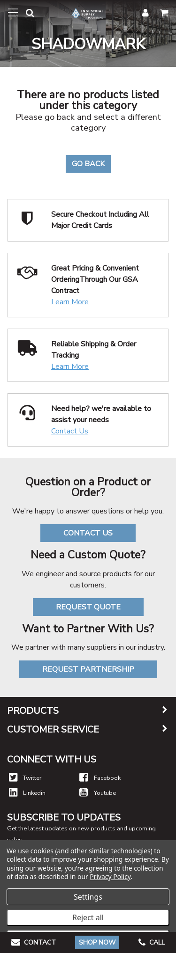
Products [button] (33, 711)
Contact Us (69, 431)
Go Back (88, 164)
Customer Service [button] (53, 729)
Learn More (70, 302)
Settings (88, 897)
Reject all (88, 917)
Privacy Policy (110, 876)
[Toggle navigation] (13, 13)
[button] (26, 15)
